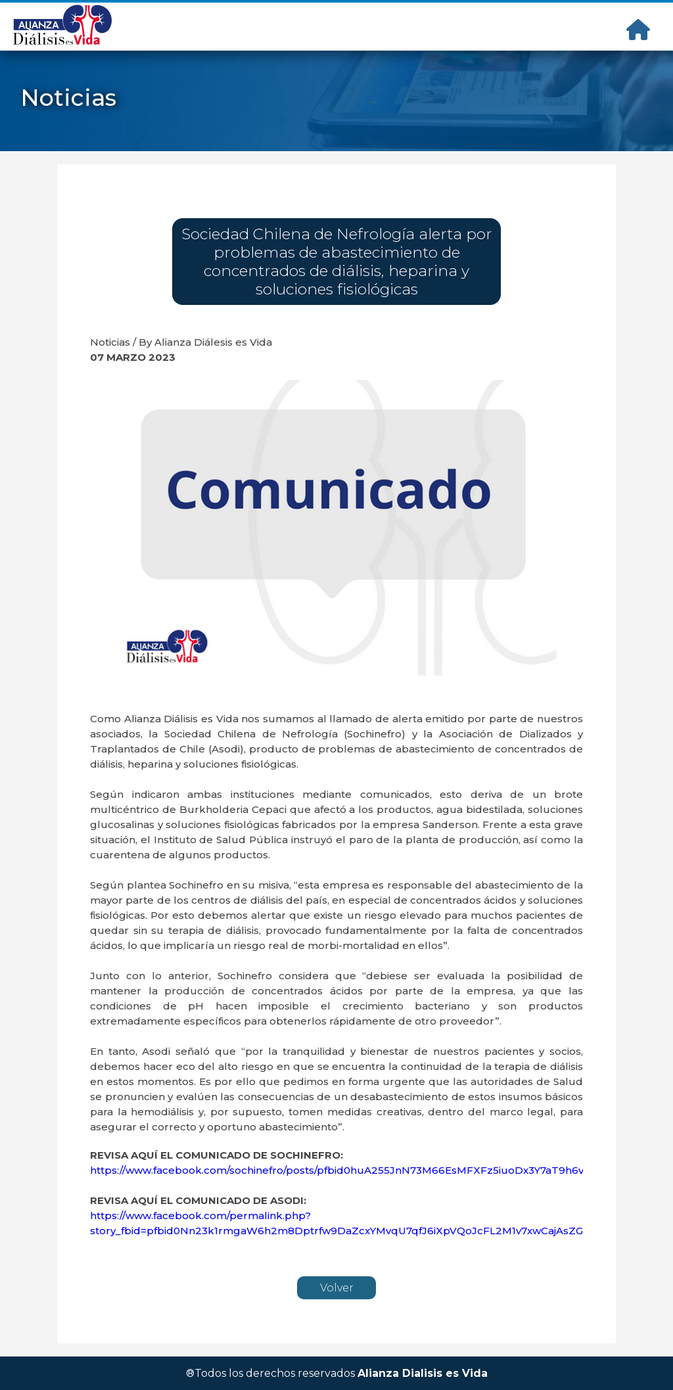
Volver (337, 1288)
